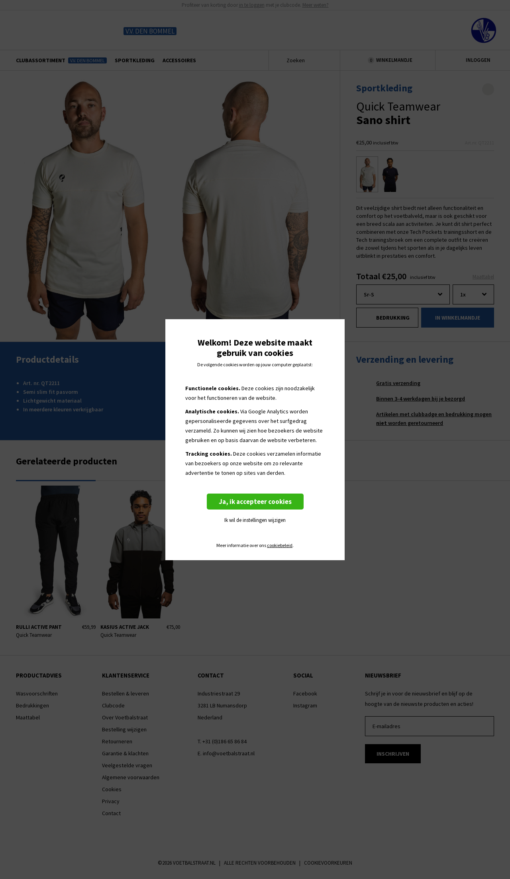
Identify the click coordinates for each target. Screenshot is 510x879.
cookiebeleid (279, 545)
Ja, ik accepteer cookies (255, 501)
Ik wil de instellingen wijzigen (255, 520)
